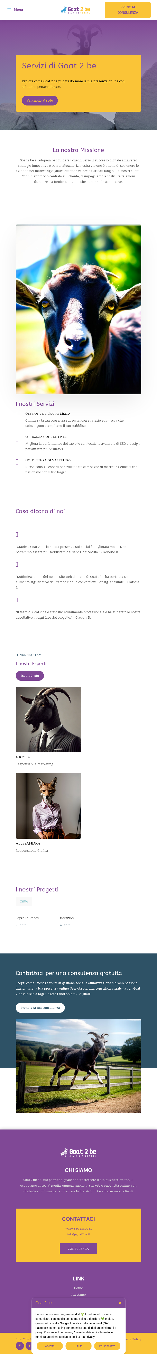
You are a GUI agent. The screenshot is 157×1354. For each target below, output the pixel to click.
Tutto (24, 901)
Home (78, 1288)
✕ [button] (119, 1303)
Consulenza (78, 1248)
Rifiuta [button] (78, 1346)
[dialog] (78, 1326)
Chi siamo (78, 1294)
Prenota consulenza (128, 10)
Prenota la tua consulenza (40, 1007)
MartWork (67, 918)
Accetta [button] (50, 1346)
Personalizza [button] (107, 1346)
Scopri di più (30, 675)
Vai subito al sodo (40, 100)
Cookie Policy (131, 1339)
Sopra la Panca (27, 918)
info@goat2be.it (78, 1234)
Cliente (21, 924)
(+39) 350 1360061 (78, 1228)
